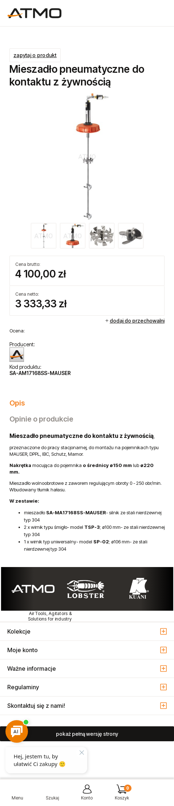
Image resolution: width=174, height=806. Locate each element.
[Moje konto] (87, 795)
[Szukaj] (52, 795)
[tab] (87, 403)
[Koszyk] (121, 795)
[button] (17, 795)
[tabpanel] (87, 492)
